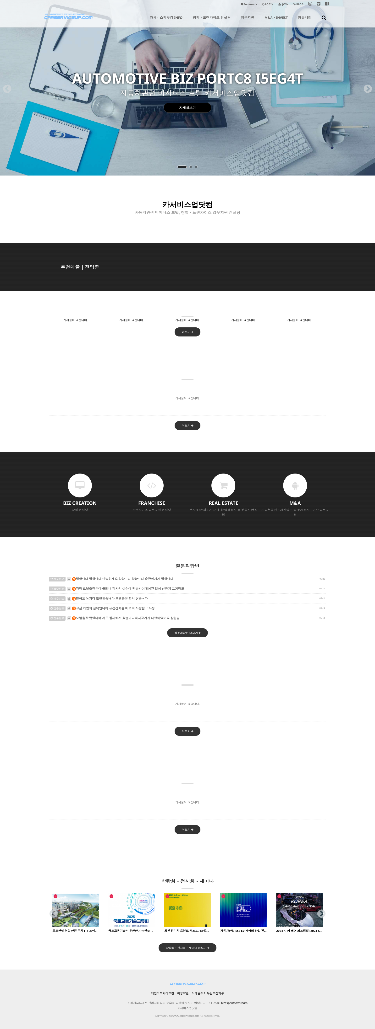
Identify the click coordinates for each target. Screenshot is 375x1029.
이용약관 (183, 993)
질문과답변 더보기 (187, 633)
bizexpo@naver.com (234, 1003)
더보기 (187, 332)
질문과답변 (187, 568)
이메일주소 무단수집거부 (208, 993)
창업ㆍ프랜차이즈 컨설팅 (212, 21)
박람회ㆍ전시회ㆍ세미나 (187, 883)
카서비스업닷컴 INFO (166, 21)
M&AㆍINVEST (276, 21)
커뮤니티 (304, 21)
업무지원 (247, 21)
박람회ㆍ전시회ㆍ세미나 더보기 (188, 948)
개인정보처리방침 (162, 993)
